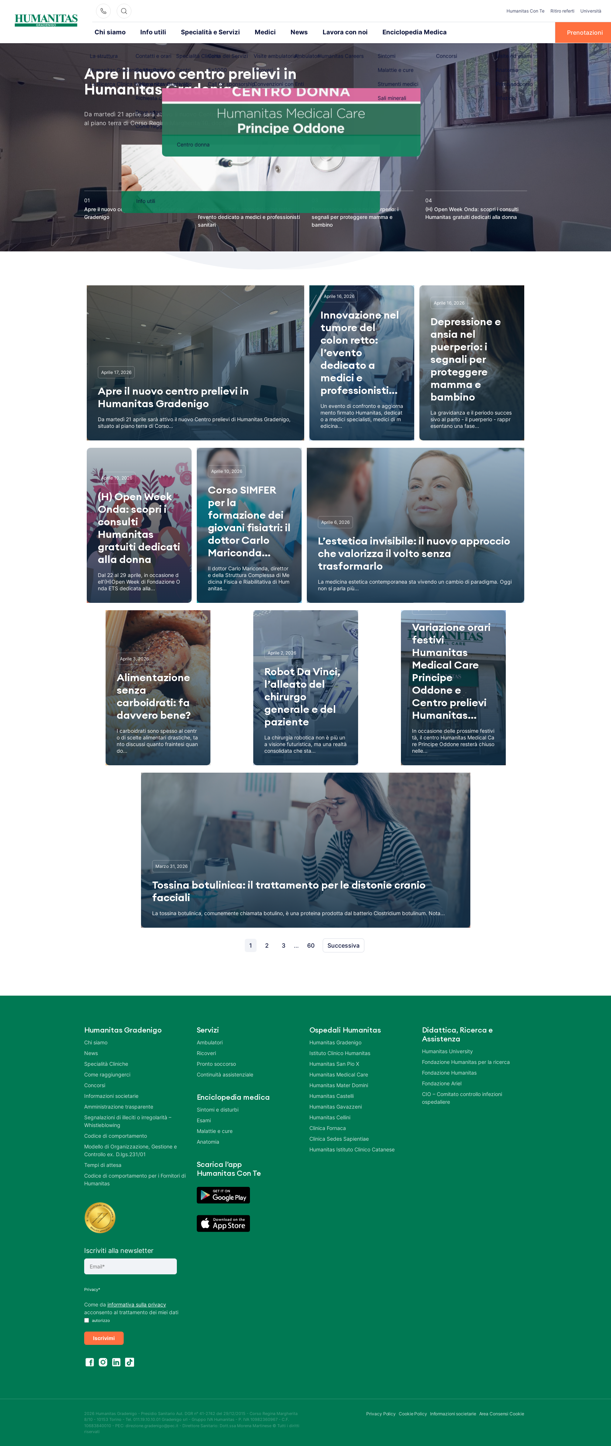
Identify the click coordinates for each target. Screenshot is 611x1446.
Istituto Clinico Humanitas (339, 1052)
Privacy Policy (381, 1413)
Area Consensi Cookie (501, 1413)
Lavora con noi (327, 32)
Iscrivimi (104, 1337)
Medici (251, 32)
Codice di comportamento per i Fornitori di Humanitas (135, 1179)
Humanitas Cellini (329, 1116)
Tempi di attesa (102, 1164)
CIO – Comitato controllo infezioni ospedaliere (462, 1097)
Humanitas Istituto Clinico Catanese (352, 1149)
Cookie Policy (413, 1413)
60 (311, 944)
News (283, 32)
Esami (204, 1119)
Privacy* (92, 1288)
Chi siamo (109, 32)
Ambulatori (210, 1041)
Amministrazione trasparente (118, 1106)
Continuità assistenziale (225, 1074)
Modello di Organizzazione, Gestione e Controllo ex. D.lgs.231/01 (130, 1150)
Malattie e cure (215, 1130)
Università (590, 11)
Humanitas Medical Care (338, 1074)
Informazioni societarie (111, 1095)
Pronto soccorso (216, 1063)
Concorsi (94, 1084)
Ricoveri (206, 1052)
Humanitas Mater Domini (338, 1084)
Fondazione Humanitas (449, 1072)
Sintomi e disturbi (217, 1109)
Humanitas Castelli (331, 1095)
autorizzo (97, 1319)
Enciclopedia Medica (392, 32)
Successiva (343, 944)
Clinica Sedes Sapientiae (339, 1138)
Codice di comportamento (115, 1135)
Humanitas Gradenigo (335, 1041)
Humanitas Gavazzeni (335, 1106)
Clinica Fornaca (327, 1127)
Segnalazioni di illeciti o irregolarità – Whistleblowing (127, 1120)
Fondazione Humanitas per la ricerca (466, 1061)
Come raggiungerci (107, 1074)
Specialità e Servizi (201, 32)
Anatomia (208, 1141)
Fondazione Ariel (441, 1082)
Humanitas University (447, 1050)
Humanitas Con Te (526, 11)
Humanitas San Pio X (334, 1063)
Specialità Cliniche (106, 1063)
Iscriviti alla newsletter (119, 1250)
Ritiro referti (562, 11)
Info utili (148, 32)
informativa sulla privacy (136, 1304)
